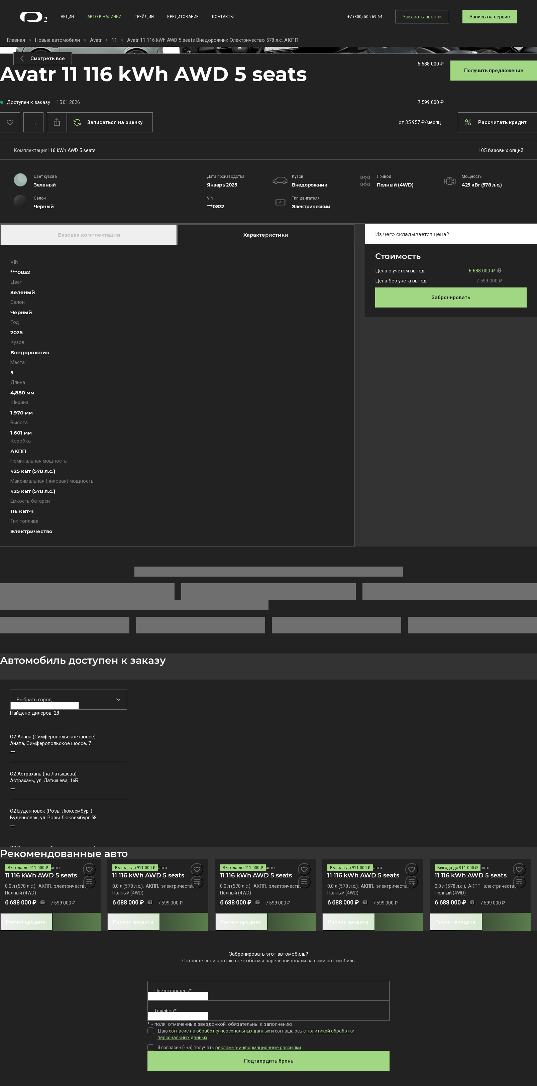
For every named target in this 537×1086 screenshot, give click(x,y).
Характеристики (265, 234)
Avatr (96, 40)
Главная (16, 40)
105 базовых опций (500, 150)
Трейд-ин (144, 16)
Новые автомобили (57, 40)
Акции (67, 16)
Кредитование (183, 16)
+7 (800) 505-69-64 (364, 16)
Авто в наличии (104, 16)
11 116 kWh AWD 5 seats (41, 875)
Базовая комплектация (89, 234)
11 (114, 40)
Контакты (223, 16)
